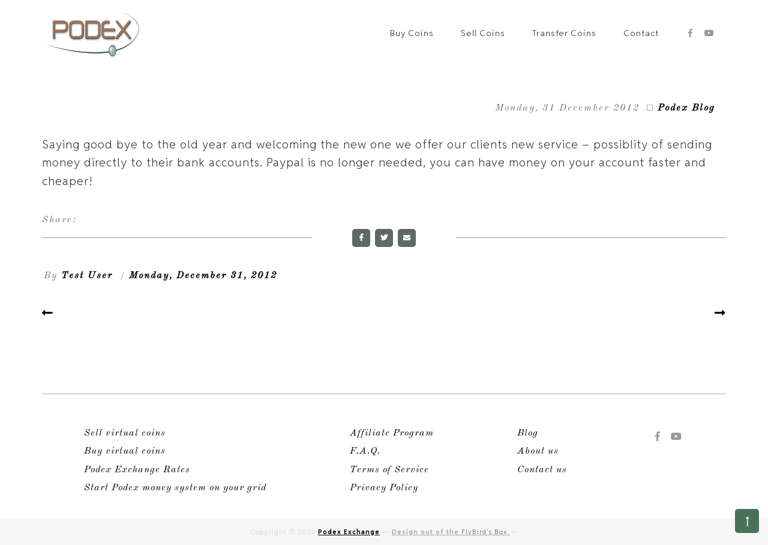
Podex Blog (686, 108)
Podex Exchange (349, 532)
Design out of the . (451, 532)
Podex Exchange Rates (137, 470)
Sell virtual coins (125, 433)
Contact (641, 33)
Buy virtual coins (125, 451)
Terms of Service (389, 470)
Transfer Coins (564, 33)
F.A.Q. (365, 451)
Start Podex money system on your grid (175, 488)
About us (538, 451)
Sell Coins (483, 33)
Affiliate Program (392, 433)
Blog (527, 433)
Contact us (542, 470)
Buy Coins (412, 33)
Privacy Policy (384, 488)
